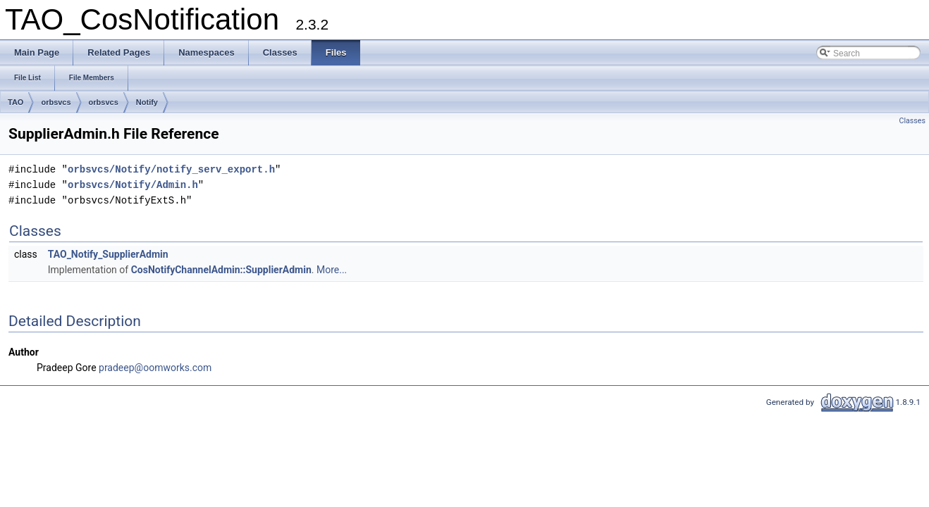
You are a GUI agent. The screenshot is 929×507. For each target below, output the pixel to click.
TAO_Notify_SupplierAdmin (108, 254)
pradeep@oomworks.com (155, 367)
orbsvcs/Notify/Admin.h (133, 185)
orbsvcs (55, 102)
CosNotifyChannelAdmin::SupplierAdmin (221, 269)
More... (331, 269)
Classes (912, 120)
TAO (15, 102)
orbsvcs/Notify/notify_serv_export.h (171, 169)
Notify (147, 102)
